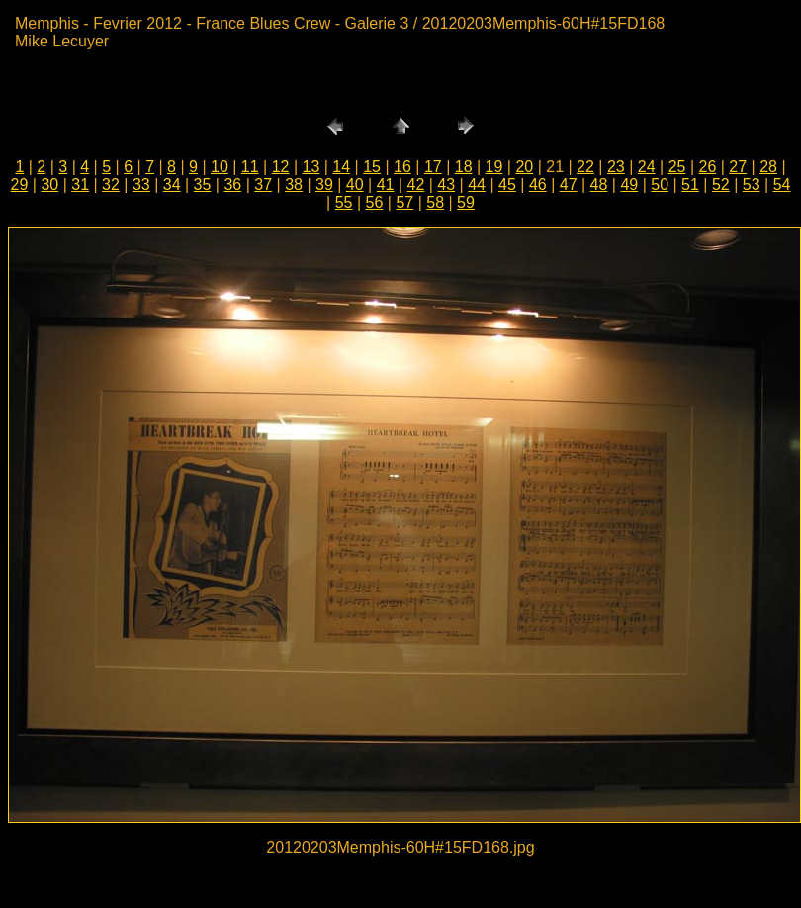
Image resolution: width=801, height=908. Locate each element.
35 (203, 184)
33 (141, 184)
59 (466, 202)
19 (494, 166)
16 (402, 166)
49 (629, 184)
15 (372, 166)
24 (647, 166)
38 (294, 184)
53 (751, 184)
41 (386, 184)
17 (433, 166)
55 (344, 202)
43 (446, 184)
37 (263, 184)
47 (569, 184)
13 (311, 166)
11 (250, 166)
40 (355, 184)
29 (20, 184)
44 (477, 184)
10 (219, 166)
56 (375, 202)
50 (659, 184)
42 (416, 184)
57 (404, 202)
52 (721, 184)
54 (782, 184)
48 (599, 184)
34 (172, 184)
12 (281, 166)
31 (80, 184)
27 (738, 166)
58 (435, 202)
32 (111, 184)
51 (690, 184)
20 (524, 166)
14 (341, 166)
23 (616, 166)
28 (768, 166)
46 (538, 184)
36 (232, 184)
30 (49, 184)
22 (585, 166)
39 (324, 184)
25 (677, 166)
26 (707, 166)
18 (464, 166)
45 (507, 184)
